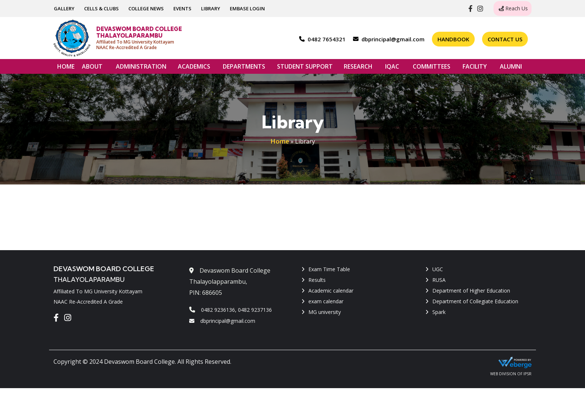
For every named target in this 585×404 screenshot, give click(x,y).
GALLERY (64, 8)
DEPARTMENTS (244, 68)
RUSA (439, 279)
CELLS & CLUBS (101, 8)
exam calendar (325, 301)
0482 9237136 (255, 309)
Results (317, 279)
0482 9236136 (218, 309)
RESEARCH (358, 68)
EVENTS (182, 8)
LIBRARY (210, 8)
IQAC (392, 68)
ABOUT (92, 68)
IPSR (527, 373)
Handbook (453, 39)
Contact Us (505, 39)
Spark (439, 311)
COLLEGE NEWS (146, 8)
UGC (437, 269)
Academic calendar (330, 290)
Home (279, 141)
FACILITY (475, 68)
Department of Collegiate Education (475, 301)
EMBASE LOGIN (247, 8)
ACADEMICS (194, 68)
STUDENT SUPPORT (305, 68)
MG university (324, 311)
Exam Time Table (329, 269)
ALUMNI (511, 68)
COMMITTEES (431, 68)
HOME (66, 66)
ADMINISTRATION (141, 68)
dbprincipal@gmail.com (222, 320)
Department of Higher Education (471, 290)
